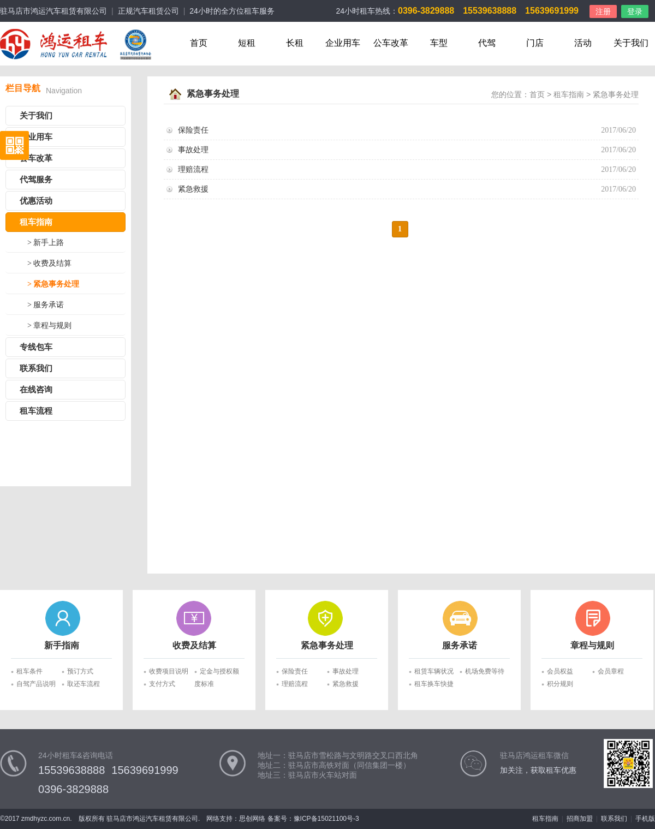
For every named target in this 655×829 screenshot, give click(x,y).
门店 (535, 42)
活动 (583, 42)
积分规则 (560, 684)
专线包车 (36, 347)
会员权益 (560, 671)
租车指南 (36, 222)
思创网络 (252, 818)
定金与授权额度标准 (216, 672)
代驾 (487, 42)
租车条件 (29, 671)
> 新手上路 (45, 242)
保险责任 (193, 130)
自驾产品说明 (36, 684)
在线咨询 (36, 389)
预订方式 (80, 671)
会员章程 (611, 671)
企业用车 (342, 42)
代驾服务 (36, 179)
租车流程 (36, 411)
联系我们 (36, 368)
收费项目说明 (168, 671)
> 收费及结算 (49, 263)
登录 (634, 11)
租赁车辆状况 (434, 671)
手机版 (645, 818)
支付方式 (162, 684)
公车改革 (390, 42)
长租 (294, 42)
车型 (439, 42)
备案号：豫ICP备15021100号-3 (313, 818)
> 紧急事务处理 (53, 284)
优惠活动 (36, 200)
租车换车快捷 (434, 684)
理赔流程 (193, 169)
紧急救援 (193, 189)
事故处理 (193, 150)
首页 (198, 42)
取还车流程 (83, 684)
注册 (603, 11)
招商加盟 (580, 818)
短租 (246, 42)
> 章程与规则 (49, 325)
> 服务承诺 (45, 305)
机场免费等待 (484, 671)
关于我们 (631, 42)
